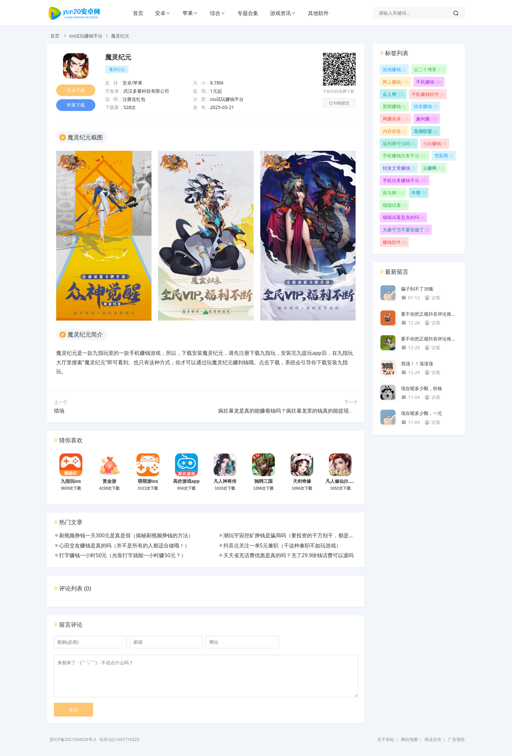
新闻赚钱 (394, 106)
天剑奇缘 (302, 481)
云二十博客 (429, 69)
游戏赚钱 (394, 69)
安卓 (160, 13)
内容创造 (394, 131)
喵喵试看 (394, 205)
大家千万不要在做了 (406, 230)
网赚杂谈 (395, 119)
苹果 (188, 13)
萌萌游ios (148, 481)
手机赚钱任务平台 (405, 155)
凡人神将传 (225, 481)
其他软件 (318, 13)
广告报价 (456, 739)
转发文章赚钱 (399, 168)
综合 (215, 13)
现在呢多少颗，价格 (421, 388)
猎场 (59, 410)
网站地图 (409, 739)
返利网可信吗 (399, 143)
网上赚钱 (395, 82)
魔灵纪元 (118, 57)
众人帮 (393, 94)
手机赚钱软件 (427, 94)
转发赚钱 (425, 106)
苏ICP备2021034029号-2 (73, 739)
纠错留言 (339, 103)
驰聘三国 (263, 481)
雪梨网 (443, 155)
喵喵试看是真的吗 (403, 217)
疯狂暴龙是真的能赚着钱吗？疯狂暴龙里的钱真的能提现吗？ (288, 410)
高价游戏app (186, 481)
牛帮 (418, 193)
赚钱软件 (394, 242)
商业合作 (432, 739)
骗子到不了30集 (417, 289)
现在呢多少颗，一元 (421, 413)
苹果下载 (76, 105)
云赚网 (433, 168)
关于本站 (385, 739)
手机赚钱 (429, 82)
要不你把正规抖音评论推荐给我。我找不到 (429, 314)
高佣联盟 (425, 131)
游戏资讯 (280, 13)
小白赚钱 (434, 143)
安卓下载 (76, 90)
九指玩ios (71, 481)
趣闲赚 (426, 119)
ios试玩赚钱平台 (86, 36)
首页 (138, 13)
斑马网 (393, 193)
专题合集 (247, 13)
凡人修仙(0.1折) (342, 481)
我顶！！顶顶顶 (417, 363)
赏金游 (109, 481)
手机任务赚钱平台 (405, 180)
